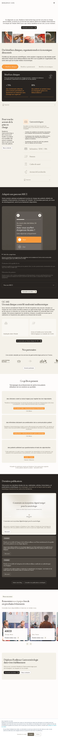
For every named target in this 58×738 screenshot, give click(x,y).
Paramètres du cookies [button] (22, 734)
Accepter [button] (31, 734)
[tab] (10, 67)
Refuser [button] (38, 734)
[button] (54, 3)
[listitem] (15, 626)
